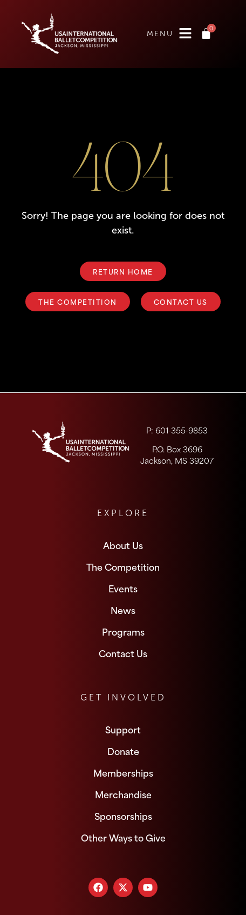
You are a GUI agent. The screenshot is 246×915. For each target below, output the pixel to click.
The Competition (123, 566)
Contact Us (123, 652)
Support (123, 729)
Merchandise (123, 794)
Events (123, 588)
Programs (123, 631)
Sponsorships (123, 815)
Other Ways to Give (123, 837)
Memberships (123, 772)
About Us (123, 544)
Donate (123, 750)
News (123, 609)
